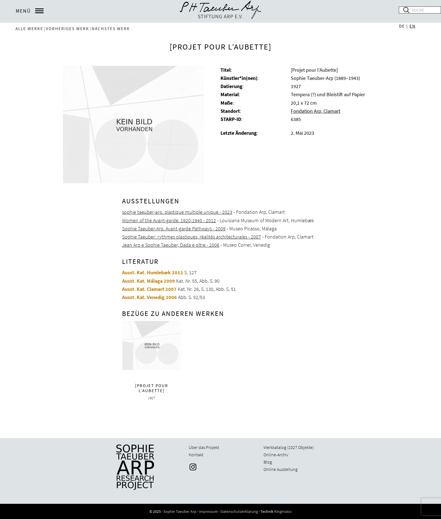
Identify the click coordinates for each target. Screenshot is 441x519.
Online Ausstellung (281, 469)
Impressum (208, 511)
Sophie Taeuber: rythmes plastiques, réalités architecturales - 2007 (191, 236)
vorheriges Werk (67, 28)
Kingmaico (283, 511)
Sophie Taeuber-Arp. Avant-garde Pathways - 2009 (174, 228)
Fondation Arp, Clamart (315, 111)
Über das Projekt (204, 447)
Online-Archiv (276, 454)
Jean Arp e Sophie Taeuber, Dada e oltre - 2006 (170, 245)
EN (413, 26)
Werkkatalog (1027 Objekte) (289, 447)
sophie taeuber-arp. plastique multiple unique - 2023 (177, 212)
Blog (268, 462)
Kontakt (196, 454)
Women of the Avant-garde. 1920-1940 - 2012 (169, 220)
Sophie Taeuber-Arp (220, 11)
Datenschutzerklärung (239, 511)
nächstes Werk (111, 28)
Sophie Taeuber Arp (179, 511)
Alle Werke (29, 28)
